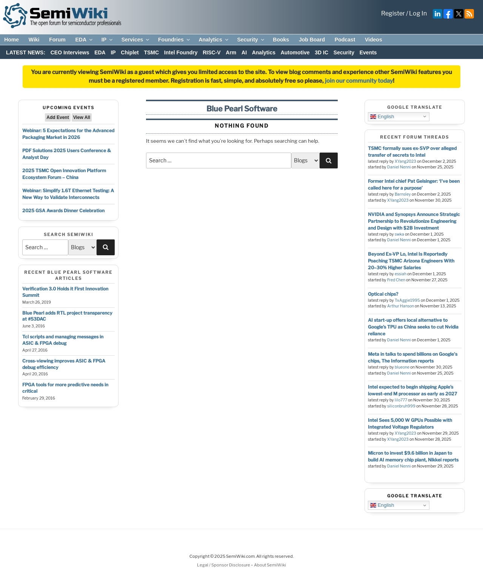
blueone (402, 367)
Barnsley (403, 194)
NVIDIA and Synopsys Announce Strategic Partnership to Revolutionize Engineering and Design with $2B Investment (414, 221)
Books (281, 40)
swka (399, 234)
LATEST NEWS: (25, 52)
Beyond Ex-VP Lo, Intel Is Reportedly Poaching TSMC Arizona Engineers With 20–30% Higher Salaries (411, 260)
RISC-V (211, 52)
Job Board (312, 40)
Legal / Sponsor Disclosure (224, 565)
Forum (57, 40)
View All (81, 117)
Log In (418, 13)
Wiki (34, 40)
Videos (373, 40)
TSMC (151, 52)
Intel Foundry (181, 52)
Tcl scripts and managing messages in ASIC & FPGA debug (62, 340)
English (382, 116)
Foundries (174, 40)
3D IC (321, 52)
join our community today (359, 80)
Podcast (345, 40)
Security (251, 40)
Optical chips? (383, 294)
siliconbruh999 (401, 406)
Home (11, 40)
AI (244, 52)
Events (368, 52)
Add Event (57, 117)
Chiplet (129, 52)
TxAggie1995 (407, 300)
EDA (84, 40)
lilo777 (401, 400)
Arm (231, 52)
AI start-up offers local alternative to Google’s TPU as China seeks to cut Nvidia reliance (413, 326)
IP (108, 40)
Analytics (213, 40)
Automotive (295, 52)
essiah (400, 274)
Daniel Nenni (399, 167)
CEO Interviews (70, 52)
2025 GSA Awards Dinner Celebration (63, 210)
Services (136, 40)
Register (393, 13)
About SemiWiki (270, 565)
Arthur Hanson (400, 306)
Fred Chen (396, 280)
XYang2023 (405, 161)
